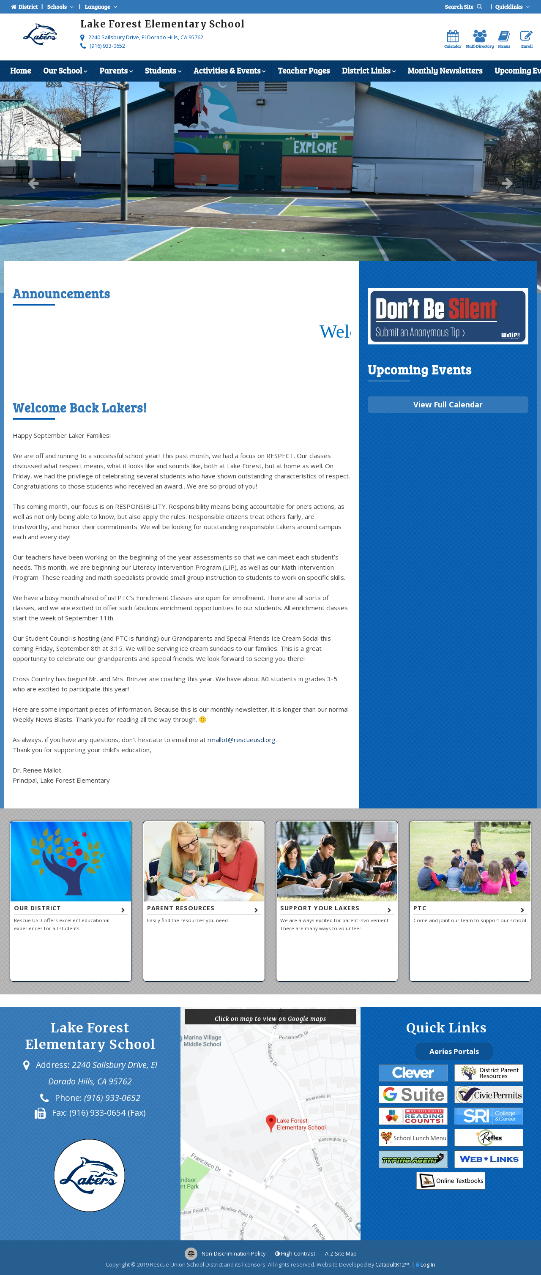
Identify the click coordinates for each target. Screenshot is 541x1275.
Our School (65, 71)
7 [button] (308, 250)
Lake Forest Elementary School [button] (232, 250)
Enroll (526, 39)
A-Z (341, 1253)
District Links (368, 71)
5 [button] (283, 250)
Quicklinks (513, 7)
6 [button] (296, 250)
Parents (115, 71)
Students (163, 71)
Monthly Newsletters (445, 70)
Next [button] (507, 183)
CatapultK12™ (392, 1264)
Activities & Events (229, 71)
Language (102, 7)
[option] (270, 187)
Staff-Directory (480, 39)
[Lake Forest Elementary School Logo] (40, 35)
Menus (504, 39)
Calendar (453, 39)
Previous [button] (33, 183)
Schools (61, 7)
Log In (428, 1264)
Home (20, 70)
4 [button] (270, 250)
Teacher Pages (304, 70)
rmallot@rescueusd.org (242, 739)
